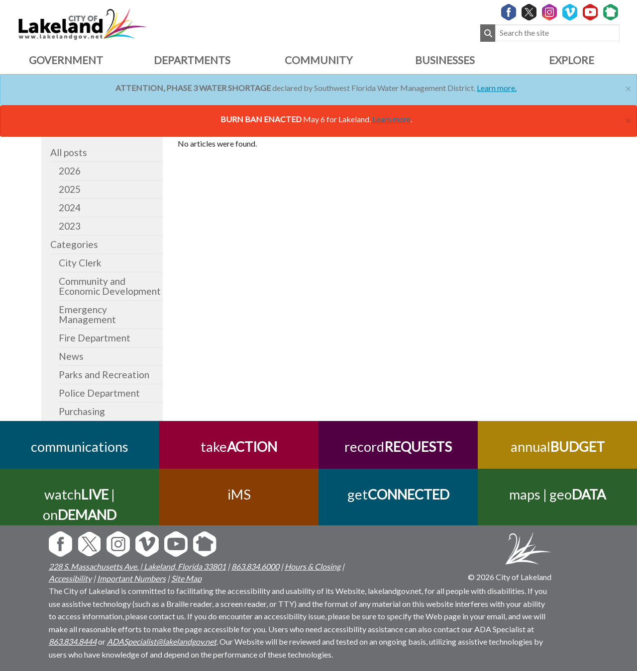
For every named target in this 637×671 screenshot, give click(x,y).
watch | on (79, 504)
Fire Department (94, 337)
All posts (68, 152)
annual (558, 446)
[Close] (628, 87)
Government (66, 60)
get (398, 494)
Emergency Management (87, 314)
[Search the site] (557, 33)
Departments (192, 60)
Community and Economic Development (110, 286)
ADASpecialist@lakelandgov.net (161, 641)
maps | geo (557, 494)
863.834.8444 (73, 641)
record (398, 446)
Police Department (99, 393)
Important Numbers (131, 578)
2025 (70, 189)
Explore (571, 60)
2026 (70, 170)
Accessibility (70, 578)
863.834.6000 (255, 566)
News (71, 356)
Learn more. (497, 87)
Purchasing (82, 411)
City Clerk (80, 262)
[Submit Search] (487, 33)
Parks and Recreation (104, 374)
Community (318, 60)
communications (79, 446)
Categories (74, 244)
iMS (239, 494)
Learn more (391, 119)
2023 (70, 226)
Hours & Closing (312, 566)
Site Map (186, 578)
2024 (70, 207)
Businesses (445, 60)
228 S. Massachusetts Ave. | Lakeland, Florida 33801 (137, 566)
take (239, 446)
